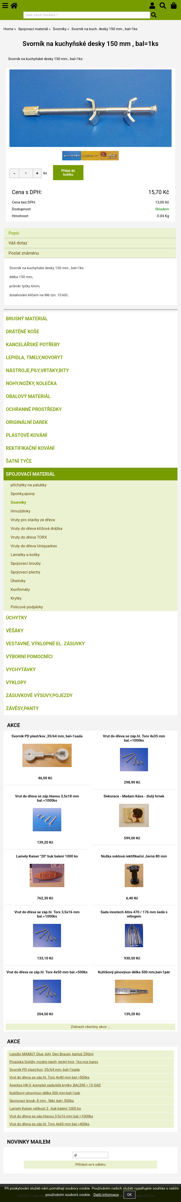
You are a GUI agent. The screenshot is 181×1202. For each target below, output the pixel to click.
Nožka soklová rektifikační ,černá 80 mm (134, 856)
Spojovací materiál (30, 474)
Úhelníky (18, 580)
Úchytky (16, 618)
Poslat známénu (23, 253)
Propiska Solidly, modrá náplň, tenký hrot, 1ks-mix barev (53, 1062)
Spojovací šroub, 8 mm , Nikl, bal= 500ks (41, 1101)
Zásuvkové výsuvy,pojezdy (39, 695)
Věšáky (15, 630)
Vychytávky (21, 669)
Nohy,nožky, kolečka (31, 383)
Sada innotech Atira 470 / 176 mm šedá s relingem (134, 914)
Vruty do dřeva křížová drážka (36, 528)
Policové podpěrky (27, 607)
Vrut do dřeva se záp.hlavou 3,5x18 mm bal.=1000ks (47, 798)
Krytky (16, 598)
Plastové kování (26, 435)
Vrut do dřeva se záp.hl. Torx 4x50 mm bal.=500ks (46, 972)
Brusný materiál (27, 318)
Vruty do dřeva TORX (29, 537)
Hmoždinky (20, 511)
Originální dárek (27, 422)
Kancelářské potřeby (33, 344)
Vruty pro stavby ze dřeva (33, 519)
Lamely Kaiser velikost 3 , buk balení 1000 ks (45, 1108)
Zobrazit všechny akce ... (90, 1027)
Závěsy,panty (22, 708)
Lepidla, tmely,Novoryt (34, 357)
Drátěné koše (22, 331)
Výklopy (16, 682)
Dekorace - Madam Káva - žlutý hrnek (134, 796)
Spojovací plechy (25, 572)
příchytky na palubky (29, 485)
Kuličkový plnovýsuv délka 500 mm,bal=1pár (134, 972)
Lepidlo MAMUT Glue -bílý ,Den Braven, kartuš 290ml (51, 1054)
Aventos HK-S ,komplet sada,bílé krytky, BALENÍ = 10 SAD (55, 1085)
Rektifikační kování (30, 448)
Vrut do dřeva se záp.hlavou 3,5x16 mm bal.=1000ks (51, 1116)
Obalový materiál (28, 396)
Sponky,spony (23, 493)
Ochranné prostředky (34, 409)
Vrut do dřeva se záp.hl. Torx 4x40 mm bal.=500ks (49, 1077)
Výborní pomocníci (29, 656)
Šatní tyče (19, 461)
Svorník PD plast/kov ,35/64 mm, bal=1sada (47, 736)
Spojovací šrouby (26, 563)
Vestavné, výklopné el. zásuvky (45, 643)
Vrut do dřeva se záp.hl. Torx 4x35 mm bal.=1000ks (134, 738)
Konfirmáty (20, 589)
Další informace (106, 1195)
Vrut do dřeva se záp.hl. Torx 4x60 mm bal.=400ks (49, 1124)
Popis (13, 233)
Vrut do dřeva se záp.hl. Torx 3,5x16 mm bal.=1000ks (46, 914)
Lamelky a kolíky (25, 554)
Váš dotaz (17, 242)
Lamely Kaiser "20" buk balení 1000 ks (47, 856)
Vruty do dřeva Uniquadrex (34, 546)
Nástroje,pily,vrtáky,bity (37, 370)
